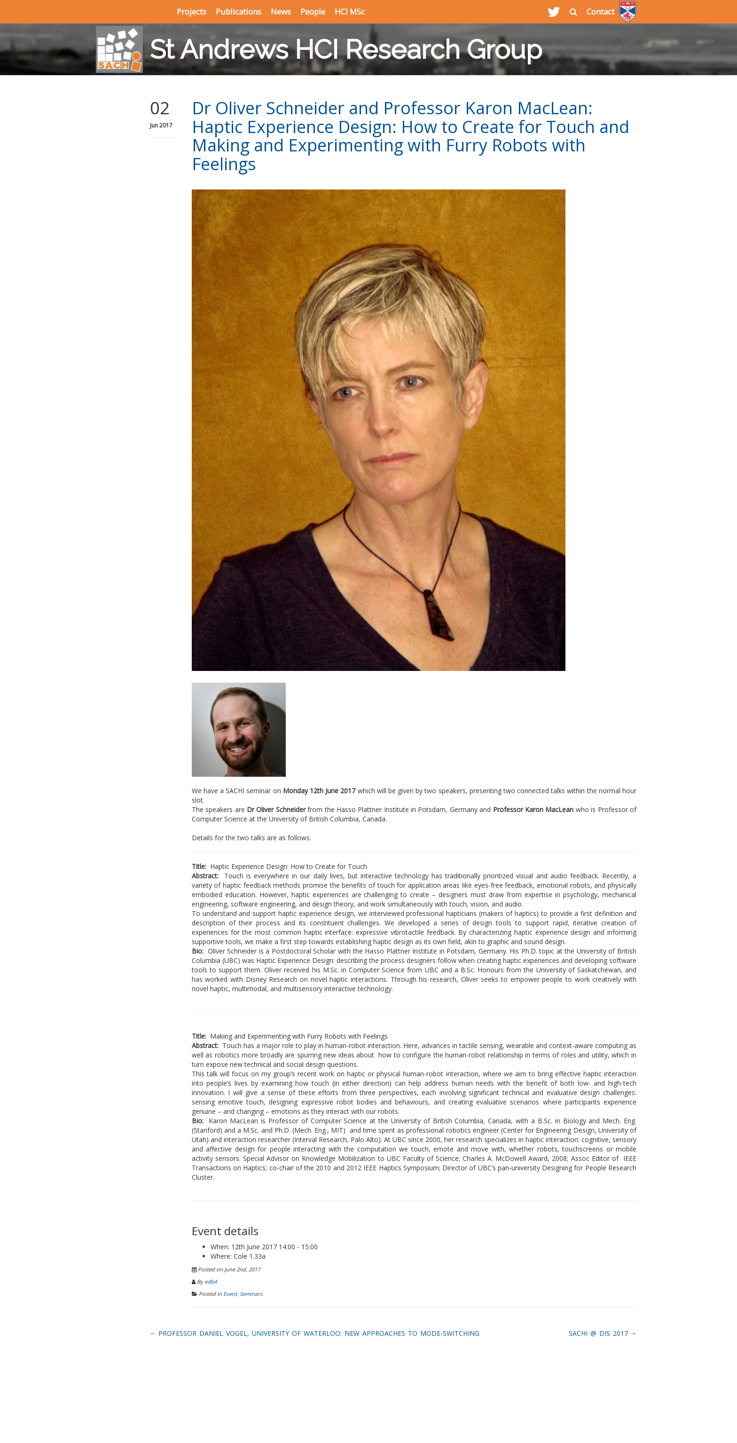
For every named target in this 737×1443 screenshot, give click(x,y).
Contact (600, 11)
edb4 (210, 1281)
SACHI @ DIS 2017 (598, 1333)
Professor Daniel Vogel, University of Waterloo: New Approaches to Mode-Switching (318, 1333)
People (312, 11)
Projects (191, 11)
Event (230, 1293)
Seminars (251, 1293)
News (281, 11)
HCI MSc (350, 11)
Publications (238, 11)
